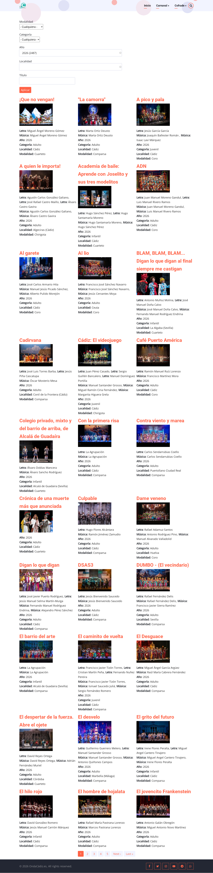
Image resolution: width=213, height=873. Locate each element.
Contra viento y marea (160, 420)
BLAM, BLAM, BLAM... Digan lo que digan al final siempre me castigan (164, 261)
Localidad (25, 61)
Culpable (87, 498)
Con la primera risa (98, 420)
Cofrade (180, 5)
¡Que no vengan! (36, 99)
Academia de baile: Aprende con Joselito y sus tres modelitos (103, 174)
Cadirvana (30, 340)
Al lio (83, 253)
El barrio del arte (37, 636)
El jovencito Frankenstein (163, 791)
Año (21, 47)
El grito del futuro (155, 717)
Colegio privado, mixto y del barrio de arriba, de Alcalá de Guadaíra (45, 428)
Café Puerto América (159, 340)
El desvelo (89, 717)
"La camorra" (91, 99)
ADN (141, 166)
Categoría (25, 34)
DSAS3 (85, 565)
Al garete (29, 253)
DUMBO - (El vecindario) (162, 565)
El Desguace (149, 636)
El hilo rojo (30, 791)
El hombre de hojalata (101, 791)
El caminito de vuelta (100, 636)
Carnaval (162, 5)
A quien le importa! (40, 166)
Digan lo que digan (39, 565)
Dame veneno (151, 498)
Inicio (147, 5)
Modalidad (26, 21)
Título (23, 75)
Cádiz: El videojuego (99, 340)
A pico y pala (150, 99)
